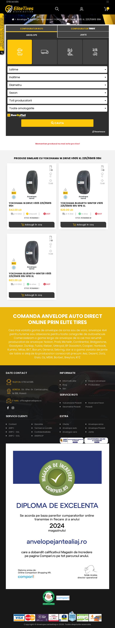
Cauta (57, 123)
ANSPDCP (39, 435)
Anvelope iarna (95, 424)
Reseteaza (98, 131)
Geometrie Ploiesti (72, 406)
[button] (57, 9)
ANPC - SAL (14, 432)
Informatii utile (69, 380)
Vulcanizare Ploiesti (72, 402)
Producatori (94, 384)
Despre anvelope (96, 380)
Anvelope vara (70, 432)
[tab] (31, 34)
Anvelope (22, 19)
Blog (65, 384)
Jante (91, 432)
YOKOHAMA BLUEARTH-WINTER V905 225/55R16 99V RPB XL (81, 204)
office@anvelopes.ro (30, 400)
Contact (12, 424)
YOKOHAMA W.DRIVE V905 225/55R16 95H (30, 204)
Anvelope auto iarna (41, 19)
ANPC (11, 428)
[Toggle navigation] (107, 1)
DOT (46, 214)
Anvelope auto (70, 428)
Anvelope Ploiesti (96, 428)
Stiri (64, 388)
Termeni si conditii (43, 428)
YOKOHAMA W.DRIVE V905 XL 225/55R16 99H (77, 19)
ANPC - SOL (14, 435)
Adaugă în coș (31, 224)
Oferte (66, 424)
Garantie (38, 424)
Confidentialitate (42, 432)
